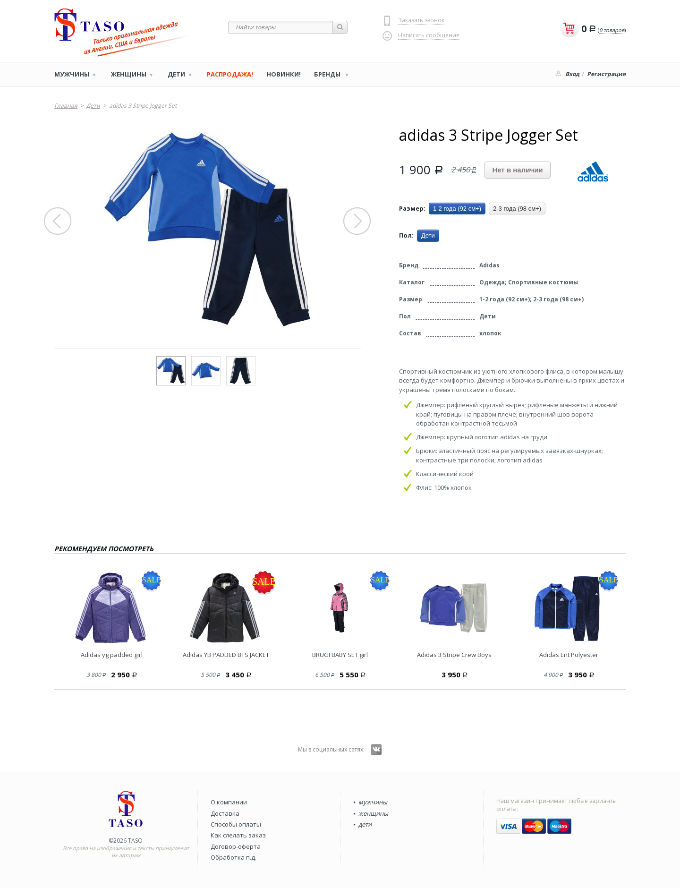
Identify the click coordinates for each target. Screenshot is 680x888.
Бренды (328, 74)
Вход (572, 74)
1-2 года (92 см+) (457, 208)
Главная (65, 106)
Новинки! (283, 74)
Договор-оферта (236, 846)
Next (357, 221)
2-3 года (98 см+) (517, 208)
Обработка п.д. (233, 857)
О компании (229, 802)
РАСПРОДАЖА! (230, 74)
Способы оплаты (236, 824)
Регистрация (606, 74)
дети (365, 824)
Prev (58, 221)
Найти (340, 27)
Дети (176, 74)
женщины (373, 813)
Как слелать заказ (238, 835)
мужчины (372, 802)
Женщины (128, 74)
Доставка (225, 813)
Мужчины (71, 74)
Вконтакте (376, 749)
